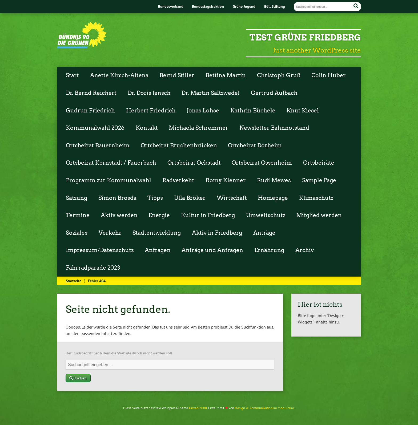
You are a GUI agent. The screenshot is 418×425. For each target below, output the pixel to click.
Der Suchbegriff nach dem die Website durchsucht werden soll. (119, 353)
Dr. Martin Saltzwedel (211, 93)
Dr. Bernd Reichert (91, 93)
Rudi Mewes (274, 180)
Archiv (304, 250)
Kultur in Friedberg (208, 215)
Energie (159, 215)
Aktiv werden (119, 215)
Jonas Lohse (203, 110)
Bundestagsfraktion (208, 6)
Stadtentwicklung (156, 232)
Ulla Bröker (190, 198)
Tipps (155, 198)
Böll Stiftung (274, 6)
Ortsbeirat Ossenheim (262, 162)
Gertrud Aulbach (274, 93)
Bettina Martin (226, 75)
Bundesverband (170, 6)
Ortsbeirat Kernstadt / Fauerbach (111, 162)
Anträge (264, 232)
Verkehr (110, 232)
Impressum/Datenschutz (100, 250)
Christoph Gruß (278, 75)
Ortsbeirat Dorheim (255, 145)
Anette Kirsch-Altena (119, 75)
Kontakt (147, 127)
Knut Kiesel (303, 110)
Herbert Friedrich (151, 110)
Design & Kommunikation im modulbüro (264, 408)
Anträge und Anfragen (212, 250)
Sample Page (319, 180)
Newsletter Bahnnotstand (274, 127)
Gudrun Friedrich (90, 110)
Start (72, 75)
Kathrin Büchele (252, 110)
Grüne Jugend (244, 6)
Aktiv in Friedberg (217, 232)
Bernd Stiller (176, 75)
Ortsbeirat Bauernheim (98, 145)
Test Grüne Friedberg (305, 37)
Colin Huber (328, 75)
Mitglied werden (319, 215)
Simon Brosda (117, 198)
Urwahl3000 (198, 408)
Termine (78, 215)
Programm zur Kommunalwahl (108, 180)
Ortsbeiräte (318, 162)
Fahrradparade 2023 (93, 267)
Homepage (273, 198)
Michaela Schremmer (198, 127)
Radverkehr (178, 180)
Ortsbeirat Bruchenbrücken (179, 145)
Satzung (76, 198)
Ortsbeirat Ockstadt (194, 162)
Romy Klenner (226, 180)
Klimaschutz (316, 198)
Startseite (73, 280)
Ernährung (269, 250)
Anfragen (158, 250)
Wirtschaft (232, 198)
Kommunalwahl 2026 (95, 127)
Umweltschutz (265, 215)
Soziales (76, 232)
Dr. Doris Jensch (149, 93)
